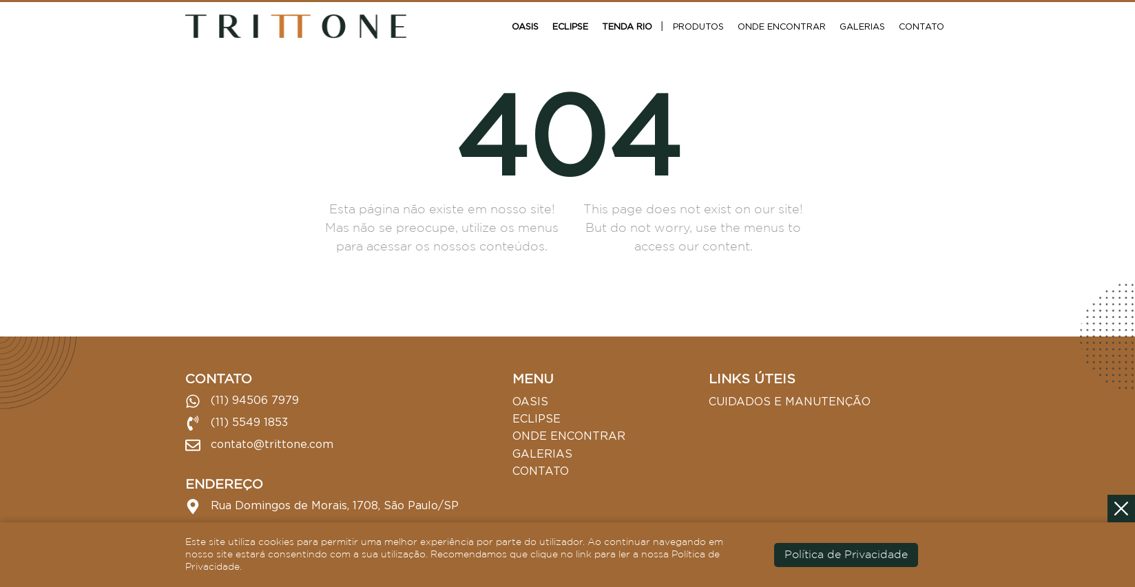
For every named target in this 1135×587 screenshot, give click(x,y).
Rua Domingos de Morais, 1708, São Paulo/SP (322, 506)
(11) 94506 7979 (242, 401)
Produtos (698, 26)
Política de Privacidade (846, 555)
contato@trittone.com (259, 445)
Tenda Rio (627, 26)
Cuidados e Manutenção (790, 401)
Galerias (862, 26)
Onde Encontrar (782, 26)
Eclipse (570, 26)
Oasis (525, 26)
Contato (921, 26)
